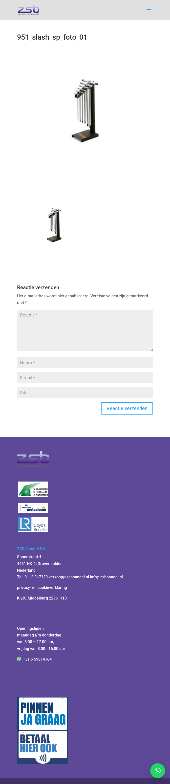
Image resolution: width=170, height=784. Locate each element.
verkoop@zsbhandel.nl (69, 577)
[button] (157, 770)
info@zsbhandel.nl (106, 577)
